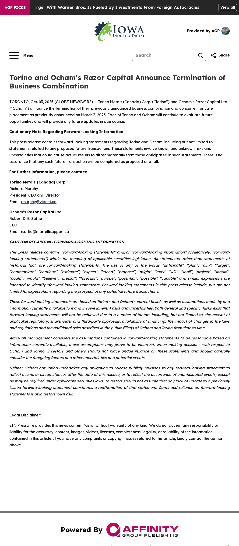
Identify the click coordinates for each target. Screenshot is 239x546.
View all (227, 7)
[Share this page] (220, 55)
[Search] (163, 55)
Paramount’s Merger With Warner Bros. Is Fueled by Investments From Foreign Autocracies (104, 7)
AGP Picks (15, 7)
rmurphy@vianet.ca (38, 201)
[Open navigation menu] (21, 55)
